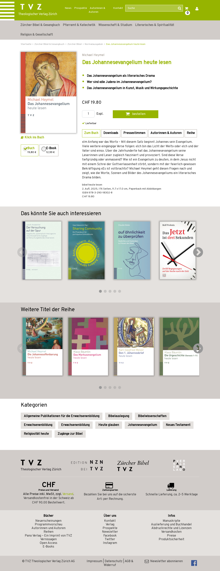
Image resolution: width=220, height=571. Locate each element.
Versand (67, 494)
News (68, 8)
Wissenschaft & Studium (115, 25)
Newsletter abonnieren (164, 561)
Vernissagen (48, 539)
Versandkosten (171, 532)
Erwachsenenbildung (38, 425)
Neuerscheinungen (48, 521)
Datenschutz (113, 561)
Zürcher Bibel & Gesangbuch (40, 25)
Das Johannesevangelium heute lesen (125, 44)
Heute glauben (108, 425)
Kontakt (118, 8)
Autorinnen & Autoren (97, 10)
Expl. (99, 114)
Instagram (110, 543)
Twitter (110, 539)
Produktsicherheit (171, 539)
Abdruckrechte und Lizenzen (171, 528)
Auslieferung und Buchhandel (171, 525)
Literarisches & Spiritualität (154, 25)
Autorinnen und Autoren (49, 528)
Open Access (48, 543)
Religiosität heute (36, 434)
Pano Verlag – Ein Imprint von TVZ (48, 536)
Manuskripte (171, 521)
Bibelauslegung (118, 416)
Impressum (94, 561)
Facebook (110, 536)
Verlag (110, 525)
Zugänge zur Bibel (70, 434)
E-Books (48, 547)
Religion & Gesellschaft (36, 35)
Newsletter (110, 532)
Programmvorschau (48, 525)
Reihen (48, 532)
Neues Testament (178, 425)
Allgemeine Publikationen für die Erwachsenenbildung (61, 416)
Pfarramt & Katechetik (79, 25)
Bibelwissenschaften (152, 416)
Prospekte (80, 8)
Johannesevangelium (142, 425)
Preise (171, 536)
